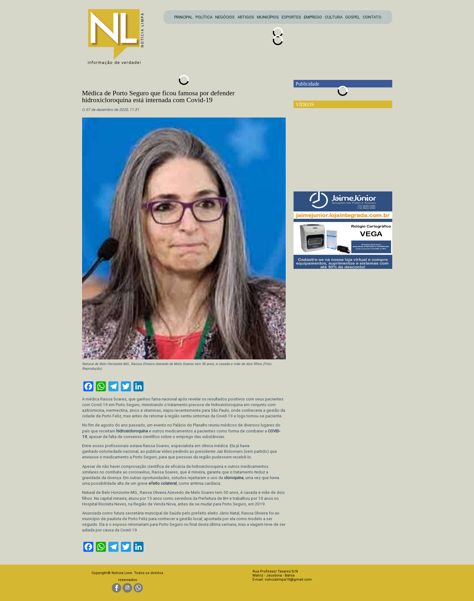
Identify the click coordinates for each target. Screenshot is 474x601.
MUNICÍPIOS (268, 17)
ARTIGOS (245, 17)
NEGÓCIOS (225, 17)
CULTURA (333, 17)
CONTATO (372, 17)
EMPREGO (313, 17)
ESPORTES (291, 17)
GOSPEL (352, 17)
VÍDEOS (305, 104)
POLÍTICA (203, 17)
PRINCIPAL (183, 17)
